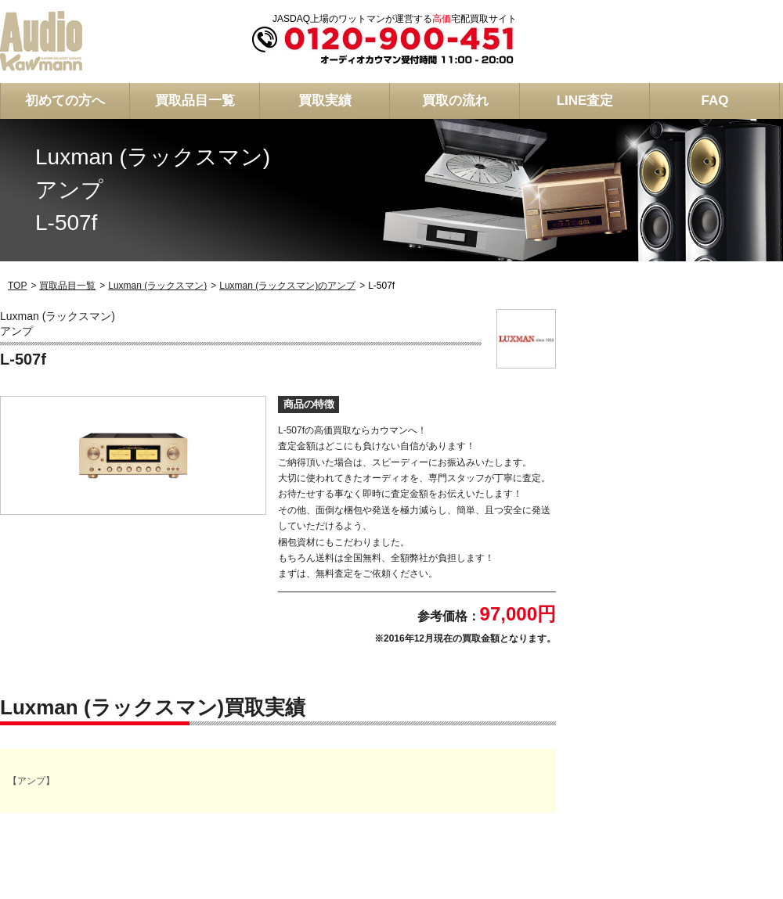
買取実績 (325, 100)
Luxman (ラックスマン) (157, 285)
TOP (17, 285)
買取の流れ (455, 100)
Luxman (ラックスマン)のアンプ (287, 285)
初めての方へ (65, 100)
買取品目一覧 (195, 100)
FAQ (715, 100)
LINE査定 (585, 100)
